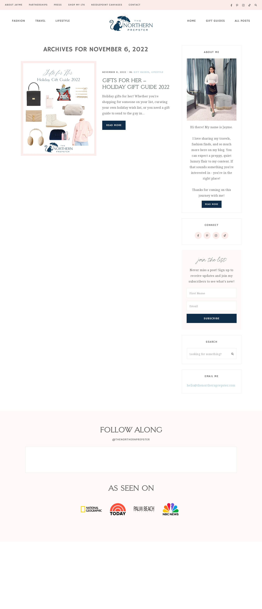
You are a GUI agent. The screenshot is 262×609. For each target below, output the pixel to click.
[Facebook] (198, 235)
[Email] (212, 306)
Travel (40, 21)
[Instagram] (216, 235)
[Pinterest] (207, 235)
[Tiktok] (225, 235)
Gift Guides (215, 21)
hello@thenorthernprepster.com (211, 385)
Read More (113, 125)
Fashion (18, 21)
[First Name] (212, 293)
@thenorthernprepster (131, 439)
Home (191, 21)
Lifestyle (63, 21)
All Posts (242, 21)
